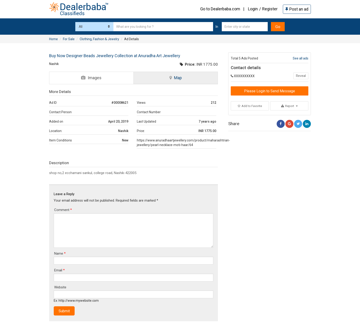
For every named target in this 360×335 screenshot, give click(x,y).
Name (60, 253)
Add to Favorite (250, 106)
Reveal (301, 76)
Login (253, 8)
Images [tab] (91, 77)
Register (270, 8)
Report (289, 106)
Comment (63, 210)
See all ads (300, 58)
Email (59, 270)
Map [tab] (175, 77)
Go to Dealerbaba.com (220, 8)
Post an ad (296, 9)
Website (60, 287)
